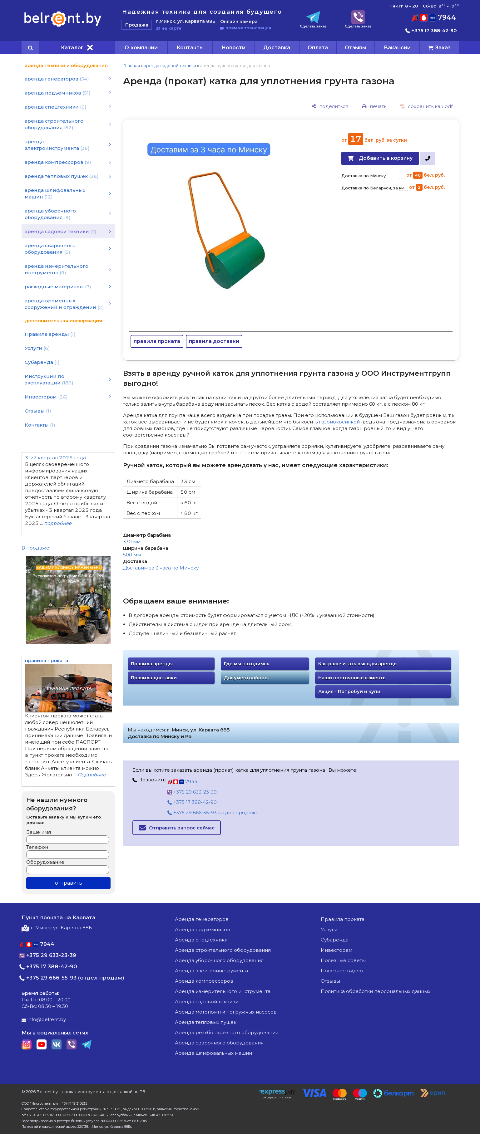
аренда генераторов (202, 919)
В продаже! (36, 548)
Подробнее (91, 775)
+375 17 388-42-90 (431, 30)
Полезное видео (342, 971)
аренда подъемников (202, 929)
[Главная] (63, 26)
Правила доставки (154, 678)
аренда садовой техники (170, 65)
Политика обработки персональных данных (375, 991)
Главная (131, 65)
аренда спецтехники (201, 940)
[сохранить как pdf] (426, 106)
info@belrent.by (44, 1019)
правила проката (157, 341)
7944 (434, 17)
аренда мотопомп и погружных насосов (226, 1012)
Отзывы (355, 47)
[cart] (439, 47)
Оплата (318, 47)
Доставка (276, 47)
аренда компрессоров (204, 981)
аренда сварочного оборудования (219, 1043)
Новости (233, 47)
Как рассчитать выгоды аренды (358, 664)
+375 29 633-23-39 (192, 792)
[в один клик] (427, 158)
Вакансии (397, 47)
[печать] (374, 106)
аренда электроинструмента (211, 971)
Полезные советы (343, 960)
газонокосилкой (339, 422)
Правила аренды (152, 664)
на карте (168, 28)
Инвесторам (336, 950)
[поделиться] (329, 106)
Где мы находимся (247, 664)
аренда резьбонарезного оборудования (226, 1032)
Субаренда (335, 940)
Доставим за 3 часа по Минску (161, 568)
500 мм (132, 555)
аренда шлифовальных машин (213, 1053)
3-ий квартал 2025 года (55, 458)
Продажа (136, 25)
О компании (141, 47)
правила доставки (214, 341)
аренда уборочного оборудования (219, 960)
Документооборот (247, 678)
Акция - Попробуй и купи (349, 691)
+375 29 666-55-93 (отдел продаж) (212, 812)
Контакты (190, 47)
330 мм (132, 542)
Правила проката (342, 919)
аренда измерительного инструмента (222, 991)
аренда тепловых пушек (205, 1022)
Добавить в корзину (386, 158)
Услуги (329, 929)
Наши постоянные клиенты (352, 678)
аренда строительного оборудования (223, 950)
